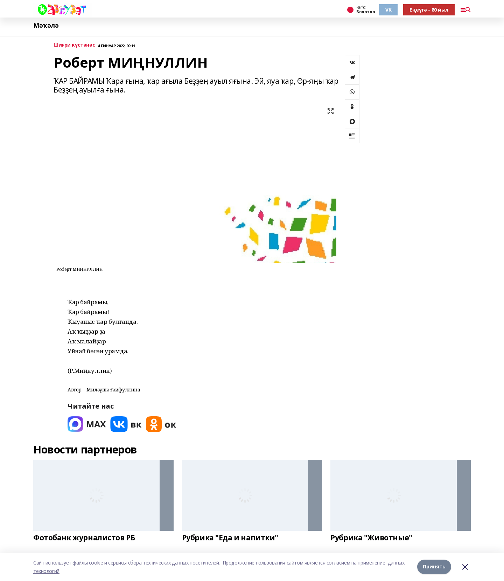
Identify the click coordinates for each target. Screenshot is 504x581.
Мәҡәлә (45, 25)
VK (388, 9)
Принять (434, 566)
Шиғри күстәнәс (74, 45)
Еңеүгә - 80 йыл (429, 9)
